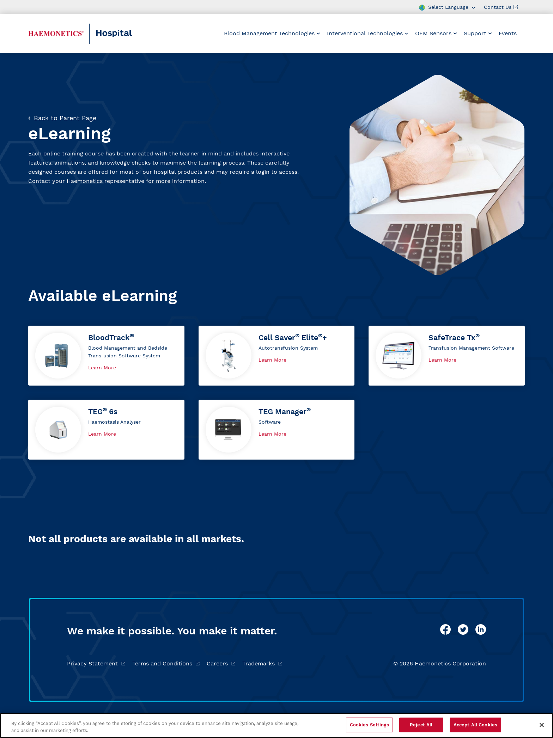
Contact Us (501, 7)
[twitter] (463, 629)
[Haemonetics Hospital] (56, 33)
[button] (106, 356)
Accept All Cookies (475, 724)
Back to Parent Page (62, 118)
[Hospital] (129, 34)
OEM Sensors (436, 33)
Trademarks (262, 663)
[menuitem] (272, 33)
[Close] (541, 725)
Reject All (421, 724)
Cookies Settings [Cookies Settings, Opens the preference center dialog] (369, 724)
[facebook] (445, 629)
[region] (276, 725)
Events (508, 33)
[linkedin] (480, 629)
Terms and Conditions (166, 663)
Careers (221, 663)
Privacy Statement (96, 663)
